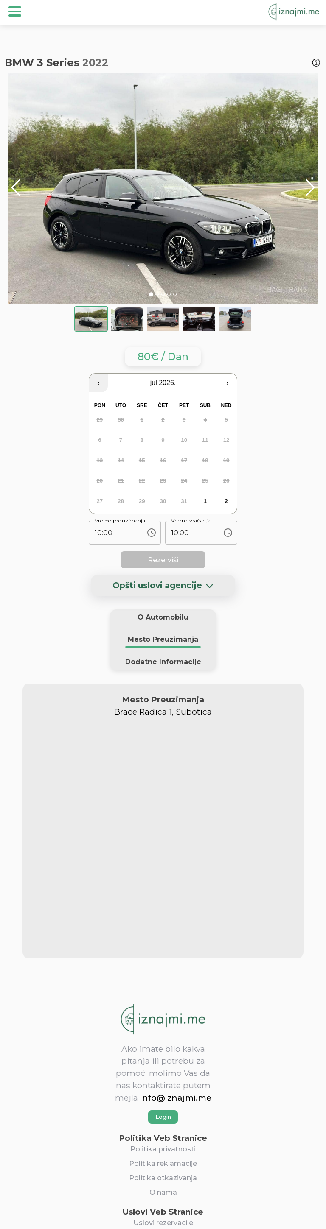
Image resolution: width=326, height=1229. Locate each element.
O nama (163, 1192)
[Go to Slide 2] (157, 294)
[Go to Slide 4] (169, 294)
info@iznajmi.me (175, 1097)
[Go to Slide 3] (163, 294)
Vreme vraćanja (190, 521)
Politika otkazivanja (163, 1178)
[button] (163, 188)
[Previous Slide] (15, 188)
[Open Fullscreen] (8, 312)
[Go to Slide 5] (175, 294)
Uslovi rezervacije (163, 1223)
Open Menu (14, 11)
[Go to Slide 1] (151, 294)
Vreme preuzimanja (120, 521)
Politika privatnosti (163, 1149)
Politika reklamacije (163, 1163)
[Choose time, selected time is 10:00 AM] (151, 532)
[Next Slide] (310, 188)
